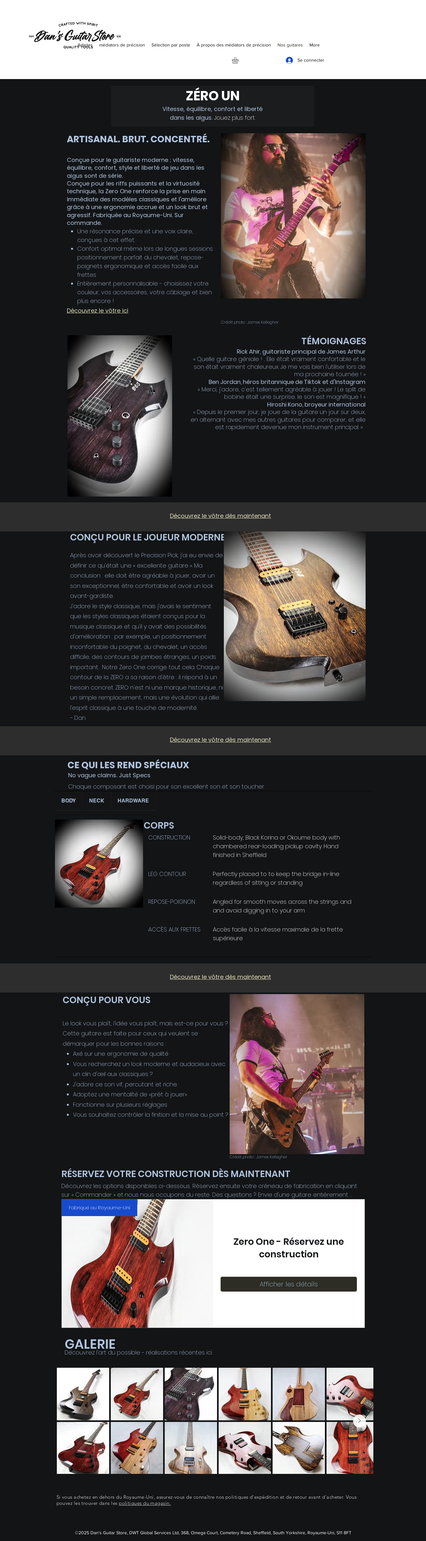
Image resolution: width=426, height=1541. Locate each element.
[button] (239, 60)
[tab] (69, 801)
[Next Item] (359, 1421)
